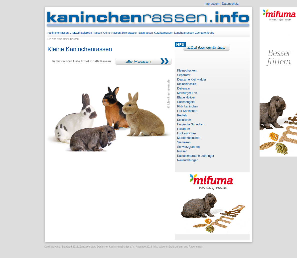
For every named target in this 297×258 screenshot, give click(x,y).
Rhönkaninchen (187, 106)
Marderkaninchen (188, 138)
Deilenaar (183, 88)
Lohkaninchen (186, 133)
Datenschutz (230, 3)
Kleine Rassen (112, 32)
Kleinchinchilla (186, 84)
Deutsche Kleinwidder (191, 79)
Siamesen (183, 142)
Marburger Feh (187, 93)
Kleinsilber (184, 120)
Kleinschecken (186, 70)
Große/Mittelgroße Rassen (86, 32)
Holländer (183, 129)
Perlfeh (182, 115)
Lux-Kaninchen (187, 111)
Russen (182, 151)
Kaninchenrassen (58, 32)
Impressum (212, 3)
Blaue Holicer (186, 97)
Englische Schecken (190, 124)
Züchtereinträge (204, 32)
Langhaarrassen (184, 32)
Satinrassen (146, 32)
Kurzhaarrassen (163, 32)
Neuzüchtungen (187, 160)
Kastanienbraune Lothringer (195, 156)
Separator (183, 75)
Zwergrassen (130, 32)
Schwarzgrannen (188, 147)
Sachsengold (185, 102)
